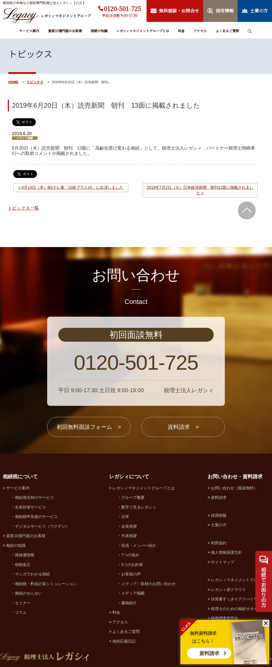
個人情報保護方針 (226, 552)
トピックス (35, 82)
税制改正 (23, 564)
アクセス (200, 30)
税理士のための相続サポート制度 (240, 608)
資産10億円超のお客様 (65, 30)
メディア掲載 (133, 593)
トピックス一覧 (23, 208)
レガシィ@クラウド (228, 589)
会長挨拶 (129, 526)
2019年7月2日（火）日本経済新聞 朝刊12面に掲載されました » (200, 190)
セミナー (23, 603)
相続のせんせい (28, 593)
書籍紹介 (129, 603)
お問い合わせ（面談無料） (234, 488)
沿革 (125, 516)
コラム (21, 612)
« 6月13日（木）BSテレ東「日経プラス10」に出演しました (70, 187)
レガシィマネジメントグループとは (142, 30)
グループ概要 (133, 497)
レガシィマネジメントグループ (238, 580)
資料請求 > (183, 427)
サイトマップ (222, 562)
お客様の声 (131, 574)
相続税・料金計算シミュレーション (46, 584)
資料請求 (209, 653)
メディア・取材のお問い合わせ (148, 584)
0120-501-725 (122, 8)
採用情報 (218, 515)
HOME (13, 82)
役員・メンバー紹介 (138, 545)
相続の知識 (99, 30)
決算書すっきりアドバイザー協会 (240, 599)
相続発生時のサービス (34, 497)
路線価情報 (24, 555)
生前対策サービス (30, 507)
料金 (181, 30)
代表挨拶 (129, 535)
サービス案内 (29, 30)
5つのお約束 (132, 564)
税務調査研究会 (224, 618)
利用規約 (218, 543)
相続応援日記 (124, 641)
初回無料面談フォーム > (89, 427)
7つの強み (130, 555)
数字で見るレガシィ (138, 507)
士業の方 (218, 525)
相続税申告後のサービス (36, 516)
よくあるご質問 (227, 30)
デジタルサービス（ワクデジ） (42, 526)
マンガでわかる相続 (32, 574)
